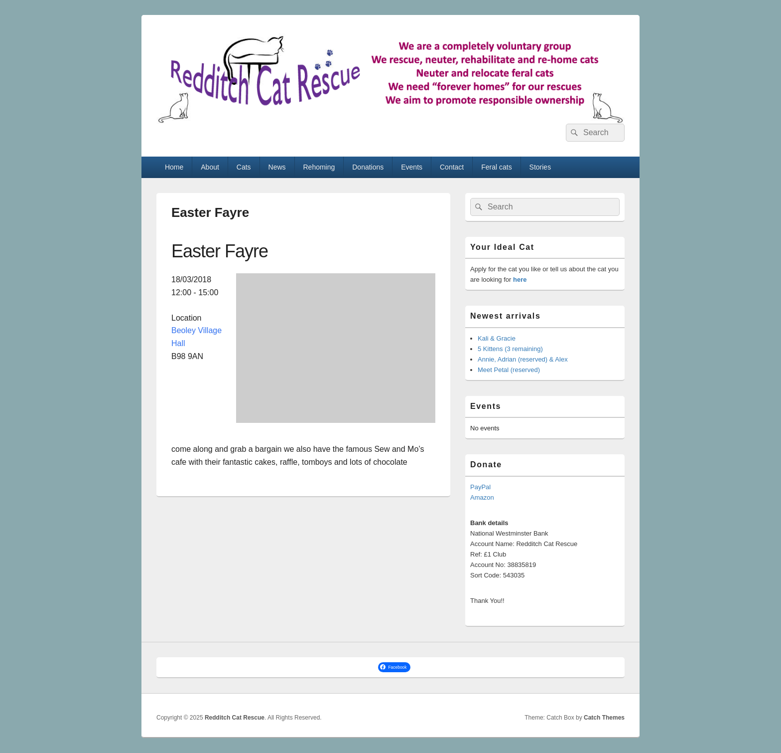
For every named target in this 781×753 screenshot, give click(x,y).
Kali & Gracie (497, 338)
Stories (540, 167)
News (277, 167)
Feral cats (496, 167)
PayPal (480, 487)
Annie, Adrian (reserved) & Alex (523, 359)
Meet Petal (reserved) (509, 370)
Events (411, 167)
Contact (452, 167)
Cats (244, 167)
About (210, 167)
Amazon (482, 497)
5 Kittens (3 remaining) (510, 349)
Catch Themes (604, 717)
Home (174, 167)
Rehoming (319, 167)
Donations (368, 167)
